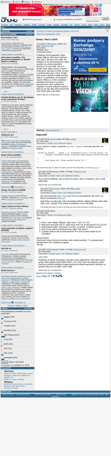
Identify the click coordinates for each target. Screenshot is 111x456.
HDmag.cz (25, 2)
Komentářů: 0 (19, 54)
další (24, 282)
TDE (4, 349)
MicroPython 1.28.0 (9, 38)
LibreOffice (22, 75)
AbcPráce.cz (37, 2)
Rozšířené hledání (92, 21)
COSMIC (6, 326)
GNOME (6, 330)
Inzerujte (59, 19)
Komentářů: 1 (19, 152)
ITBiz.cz (16, 2)
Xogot (24, 214)
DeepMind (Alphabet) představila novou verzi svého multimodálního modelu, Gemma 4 (16, 278)
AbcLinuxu (8, 371)
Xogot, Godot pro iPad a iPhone (14, 206)
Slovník (77, 25)
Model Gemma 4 (8, 270)
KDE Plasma (8, 335)
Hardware (18, 25)
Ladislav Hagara (7, 54)
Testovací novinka (11, 388)
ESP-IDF (5, 254)
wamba (53, 139)
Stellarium (13, 144)
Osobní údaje (104, 395)
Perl (43, 34)
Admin (49, 52)
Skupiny (56, 25)
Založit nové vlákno (44, 275)
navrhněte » (29, 308)
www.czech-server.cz (22, 395)
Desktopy (64, 25)
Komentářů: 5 (19, 94)
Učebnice (42, 25)
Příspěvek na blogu (9, 212)
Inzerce (81, 395)
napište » (30, 31)
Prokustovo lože (47, 46)
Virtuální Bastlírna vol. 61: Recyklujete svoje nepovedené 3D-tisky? (17, 98)
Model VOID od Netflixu (11, 155)
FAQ (11, 25)
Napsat (19, 305)
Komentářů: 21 (19, 245)
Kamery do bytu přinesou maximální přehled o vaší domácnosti (18, 385)
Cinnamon (7, 321)
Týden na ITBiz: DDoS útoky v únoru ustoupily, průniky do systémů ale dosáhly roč (18, 375)
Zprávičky (5, 31)
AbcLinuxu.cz (6, 2)
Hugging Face (14, 282)
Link (55, 143)
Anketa (4, 308)
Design (4, 196)
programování (50, 34)
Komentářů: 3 (12, 132)
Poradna (5, 25)
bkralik (3, 132)
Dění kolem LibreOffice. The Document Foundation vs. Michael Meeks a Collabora (15, 59)
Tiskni (38, 278)
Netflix (24, 183)
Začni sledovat (51, 130)
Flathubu (25, 198)
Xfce (4, 353)
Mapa (108, 25)
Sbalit (50, 143)
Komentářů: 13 (20, 302)
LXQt (5, 339)
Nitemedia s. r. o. (49, 395)
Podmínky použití (92, 395)
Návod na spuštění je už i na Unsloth (15, 299)
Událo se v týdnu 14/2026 (14, 379)
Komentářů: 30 (7, 365)
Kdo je (84, 25)
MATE (5, 344)
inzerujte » (29, 34)
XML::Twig (61, 198)
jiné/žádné (7, 358)
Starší (25, 305)
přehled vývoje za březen (19, 240)
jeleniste (53, 44)
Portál (96, 25)
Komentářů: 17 (19, 203)
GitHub (4, 146)
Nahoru (58, 275)
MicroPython (6, 43)
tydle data (42, 259)
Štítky (39, 34)
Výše (58, 178)
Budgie (5, 317)
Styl (3, 27)
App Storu (17, 218)
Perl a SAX (75, 31)
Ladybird (13, 238)
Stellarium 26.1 (7, 135)
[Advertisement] (52, 111)
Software (27, 25)
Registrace (105, 27)
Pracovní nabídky (8, 34)
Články (34, 25)
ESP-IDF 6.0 (6, 249)
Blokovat (61, 143)
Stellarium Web (16, 148)
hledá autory (37, 19)
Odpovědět (40, 52)
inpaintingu (6, 181)
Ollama (5, 282)
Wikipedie (16, 43)
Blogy (49, 25)
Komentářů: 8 (20, 187)
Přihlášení (95, 27)
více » (6, 91)
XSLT (58, 34)
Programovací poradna (61, 31)
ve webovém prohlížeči (14, 199)
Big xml (61, 200)
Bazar (90, 25)
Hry (71, 25)
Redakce (75, 395)
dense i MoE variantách (10, 287)
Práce (102, 25)
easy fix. (96, 170)
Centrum (10, 305)
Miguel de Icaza (11, 219)
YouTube (5, 242)
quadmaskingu (7, 172)
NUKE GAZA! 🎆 (7, 187)
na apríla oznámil (16, 69)
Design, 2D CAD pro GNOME (13, 190)
